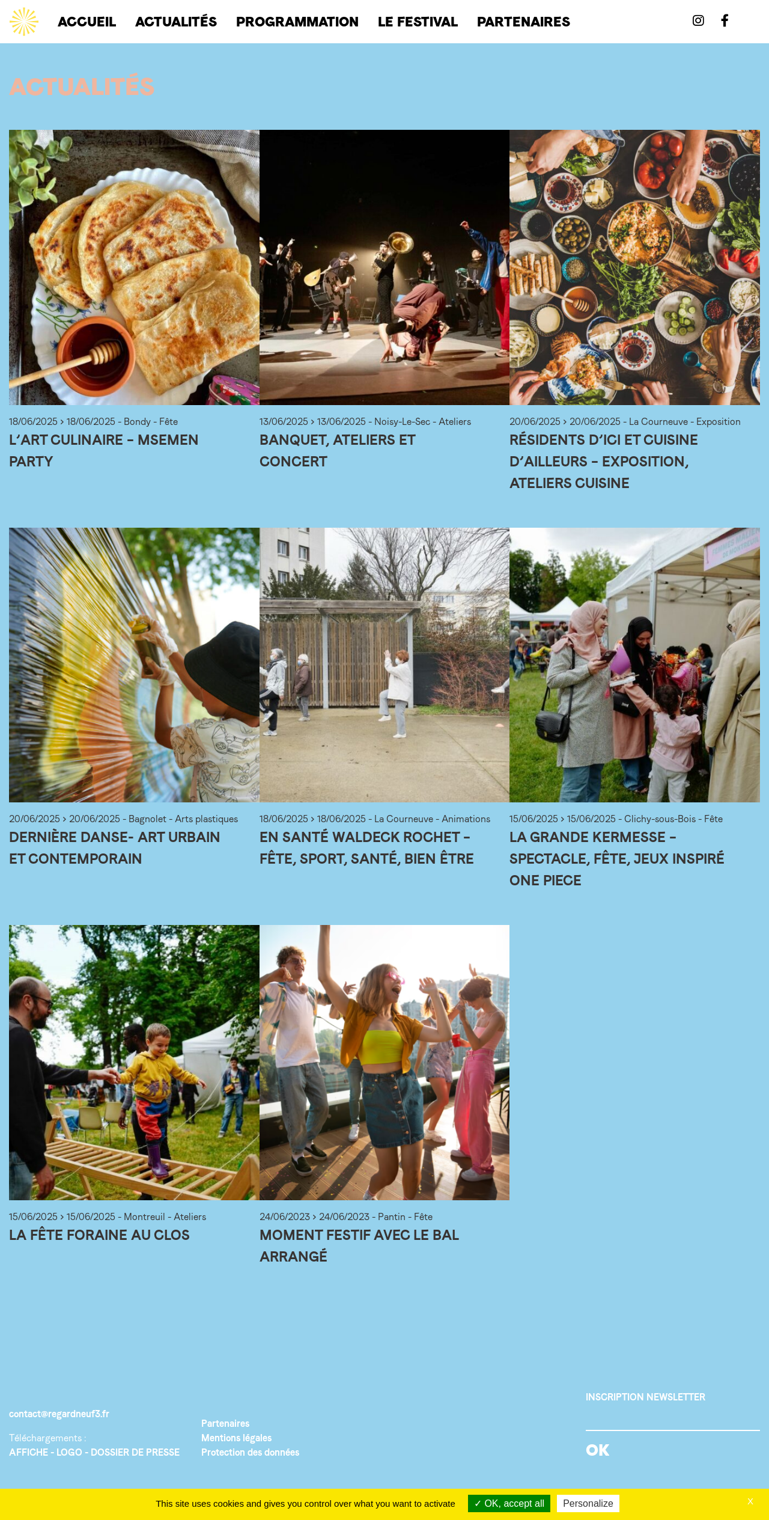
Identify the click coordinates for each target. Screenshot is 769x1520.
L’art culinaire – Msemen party (104, 450)
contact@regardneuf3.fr (59, 1414)
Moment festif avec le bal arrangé (359, 1245)
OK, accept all (509, 1503)
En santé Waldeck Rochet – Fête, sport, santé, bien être (367, 847)
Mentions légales (236, 1438)
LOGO (69, 1452)
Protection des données (250, 1452)
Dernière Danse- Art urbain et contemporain (114, 847)
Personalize (588, 1503)
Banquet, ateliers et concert (337, 450)
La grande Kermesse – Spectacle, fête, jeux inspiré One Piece (617, 858)
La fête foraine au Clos (99, 1235)
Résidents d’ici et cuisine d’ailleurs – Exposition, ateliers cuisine (603, 461)
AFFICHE (28, 1452)
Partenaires (225, 1423)
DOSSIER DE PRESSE (135, 1452)
